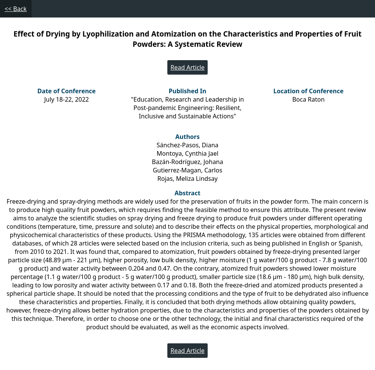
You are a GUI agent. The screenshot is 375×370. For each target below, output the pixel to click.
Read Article (187, 67)
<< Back (16, 9)
